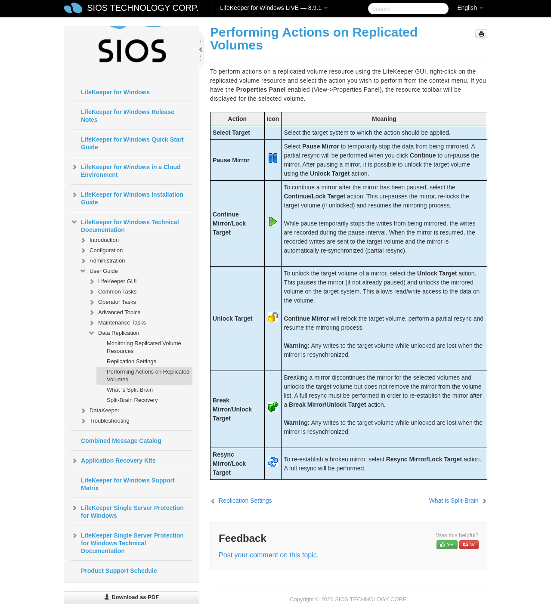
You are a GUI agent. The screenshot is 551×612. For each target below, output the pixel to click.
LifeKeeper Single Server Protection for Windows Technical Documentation (127, 542)
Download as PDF (131, 597)
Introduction (99, 240)
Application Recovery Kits (113, 460)
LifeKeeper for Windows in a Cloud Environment (126, 170)
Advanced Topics (114, 312)
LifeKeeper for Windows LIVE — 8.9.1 (274, 7)
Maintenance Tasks (117, 323)
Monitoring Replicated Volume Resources (144, 347)
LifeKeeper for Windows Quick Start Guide (132, 143)
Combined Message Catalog (121, 440)
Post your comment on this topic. (269, 555)
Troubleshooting (104, 421)
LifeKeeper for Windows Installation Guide (127, 197)
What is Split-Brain (130, 389)
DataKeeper (99, 410)
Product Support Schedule (119, 570)
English (470, 7)
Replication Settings (131, 361)
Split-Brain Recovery (132, 400)
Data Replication (113, 333)
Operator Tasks (112, 302)
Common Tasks (112, 292)
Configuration (101, 250)
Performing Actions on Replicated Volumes (148, 375)
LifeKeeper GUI (112, 281)
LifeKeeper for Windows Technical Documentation (125, 225)
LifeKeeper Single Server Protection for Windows (127, 511)
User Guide (98, 271)
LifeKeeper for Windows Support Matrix (128, 484)
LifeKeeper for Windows (115, 92)
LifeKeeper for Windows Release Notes (127, 115)
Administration (102, 261)
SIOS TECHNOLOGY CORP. (142, 7)
